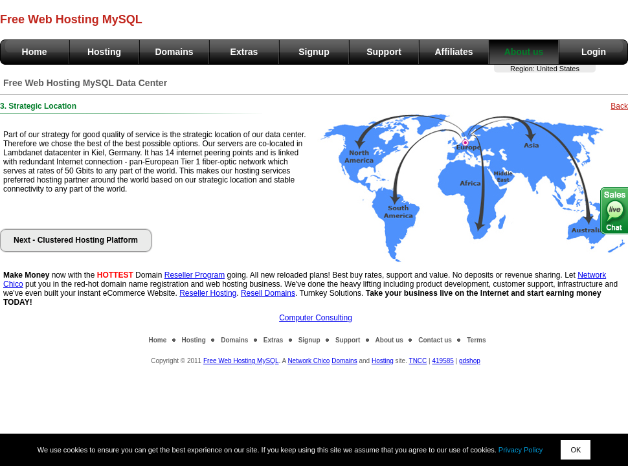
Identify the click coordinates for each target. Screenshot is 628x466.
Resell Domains (268, 293)
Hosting (104, 52)
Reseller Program (194, 275)
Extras (244, 52)
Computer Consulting (315, 317)
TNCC (418, 360)
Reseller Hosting (207, 293)
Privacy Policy (521, 450)
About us (524, 52)
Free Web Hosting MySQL (241, 360)
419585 (442, 360)
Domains (174, 52)
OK (575, 450)
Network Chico (308, 360)
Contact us (435, 340)
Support (383, 52)
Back (619, 106)
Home (34, 52)
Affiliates (453, 52)
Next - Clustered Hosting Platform (76, 240)
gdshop (469, 360)
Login (593, 52)
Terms (476, 340)
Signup (313, 52)
